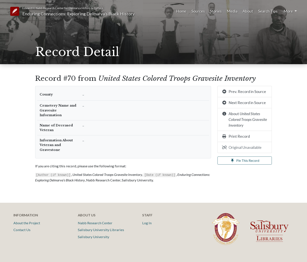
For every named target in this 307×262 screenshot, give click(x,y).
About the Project (26, 223)
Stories (216, 11)
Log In (147, 223)
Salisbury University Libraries (101, 230)
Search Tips (268, 11)
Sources (198, 11)
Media (232, 11)
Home (181, 11)
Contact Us (21, 230)
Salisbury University (93, 237)
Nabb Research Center (95, 223)
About (248, 11)
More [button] (289, 11)
